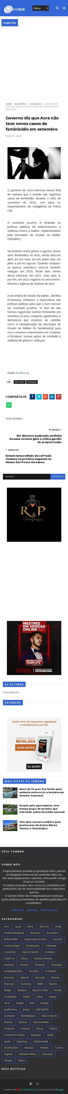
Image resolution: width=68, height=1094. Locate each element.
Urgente (8, 1054)
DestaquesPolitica (13, 971)
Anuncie (32, 910)
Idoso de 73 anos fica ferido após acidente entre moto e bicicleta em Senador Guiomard (41, 792)
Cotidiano (50, 952)
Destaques (36, 104)
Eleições (55, 977)
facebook (57, 477)
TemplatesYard (30, 1089)
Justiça (26, 1009)
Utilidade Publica (27, 1054)
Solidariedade (41, 1041)
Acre (6, 926)
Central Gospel (12, 945)
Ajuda (18, 926)
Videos (21, 1060)
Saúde (7, 1041)
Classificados (32, 945)
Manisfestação (28, 1015)
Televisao (29, 1047)
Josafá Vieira (10, 1009)
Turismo (59, 1047)
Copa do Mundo (29, 952)
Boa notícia (21, 104)
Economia (9, 977)
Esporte (53, 983)
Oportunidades (41, 1022)
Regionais (36, 1034)
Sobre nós (17, 910)
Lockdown (9, 1015)
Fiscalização (10, 996)
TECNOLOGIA (11, 1047)
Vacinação (47, 1054)
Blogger (60, 1089)
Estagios (22, 990)
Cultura (24, 958)
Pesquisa (25, 1028)
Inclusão (44, 1003)
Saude (50, 1034)
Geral (7, 1003)
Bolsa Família (11, 939)
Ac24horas (22, 373)
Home (9, 104)
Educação (40, 977)
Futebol (26, 996)
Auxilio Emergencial (14, 932)
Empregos (9, 983)
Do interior (50, 971)
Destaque (40, 964)
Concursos (9, 952)
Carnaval (57, 939)
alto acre (44, 926)
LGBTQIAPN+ (42, 1009)
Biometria (35, 932)
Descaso (24, 964)
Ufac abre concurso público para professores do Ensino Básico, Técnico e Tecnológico (40, 825)
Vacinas (8, 1060)
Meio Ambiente (49, 1015)
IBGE (32, 1003)
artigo (58, 926)
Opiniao (23, 1022)
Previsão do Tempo (14, 1034)
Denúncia (9, 964)
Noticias (8, 1022)
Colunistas (51, 945)
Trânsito (44, 1047)
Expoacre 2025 (40, 990)
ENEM (40, 983)
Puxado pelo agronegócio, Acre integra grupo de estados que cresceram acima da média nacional (42, 808)
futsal (40, 996)
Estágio (8, 990)
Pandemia (9, 1028)
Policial (39, 1028)
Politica (53, 1028)
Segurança (22, 1041)
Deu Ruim (34, 971)
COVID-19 (9, 958)
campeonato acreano (35, 939)
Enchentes (26, 983)
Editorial (24, 977)
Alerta (30, 926)
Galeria (52, 996)
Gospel (19, 1003)
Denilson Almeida (43, 958)
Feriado (58, 990)
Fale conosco (48, 910)
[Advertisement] (34, 62)
